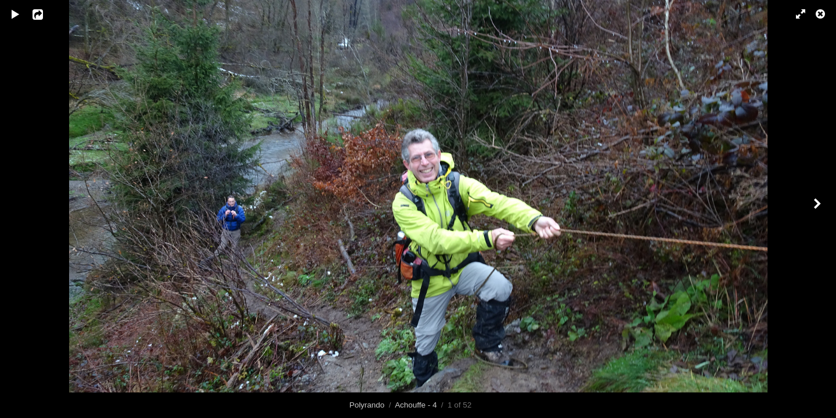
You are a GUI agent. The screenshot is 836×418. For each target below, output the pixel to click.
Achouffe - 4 (416, 405)
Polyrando (367, 405)
